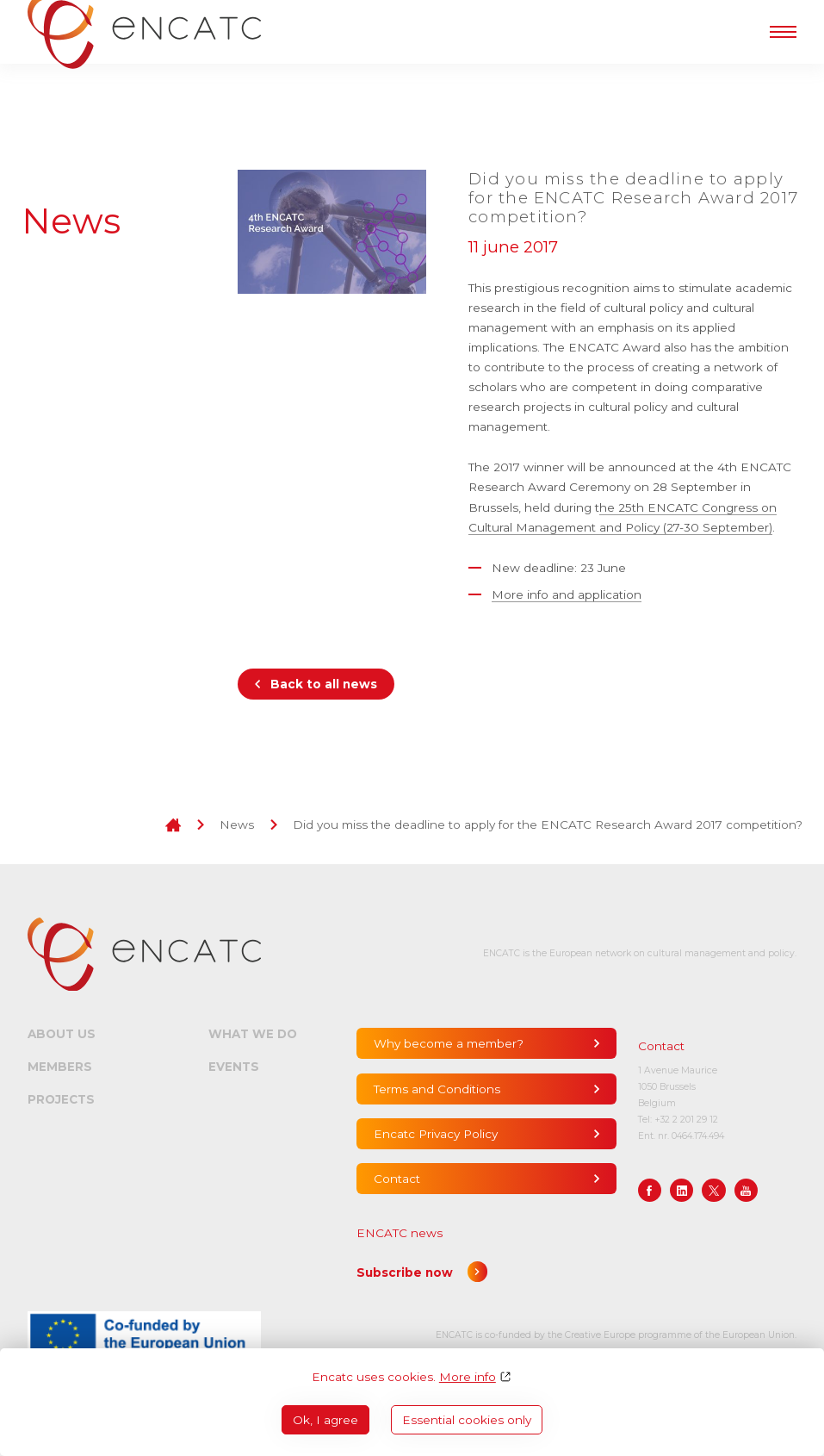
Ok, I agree (325, 1420)
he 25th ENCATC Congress (678, 507)
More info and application (566, 594)
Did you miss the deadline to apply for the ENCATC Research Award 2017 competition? (547, 824)
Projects (61, 1099)
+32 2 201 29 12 (686, 1119)
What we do (252, 1034)
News (237, 824)
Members (60, 1066)
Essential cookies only (466, 1420)
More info (467, 1377)
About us (62, 1034)
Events (233, 1066)
